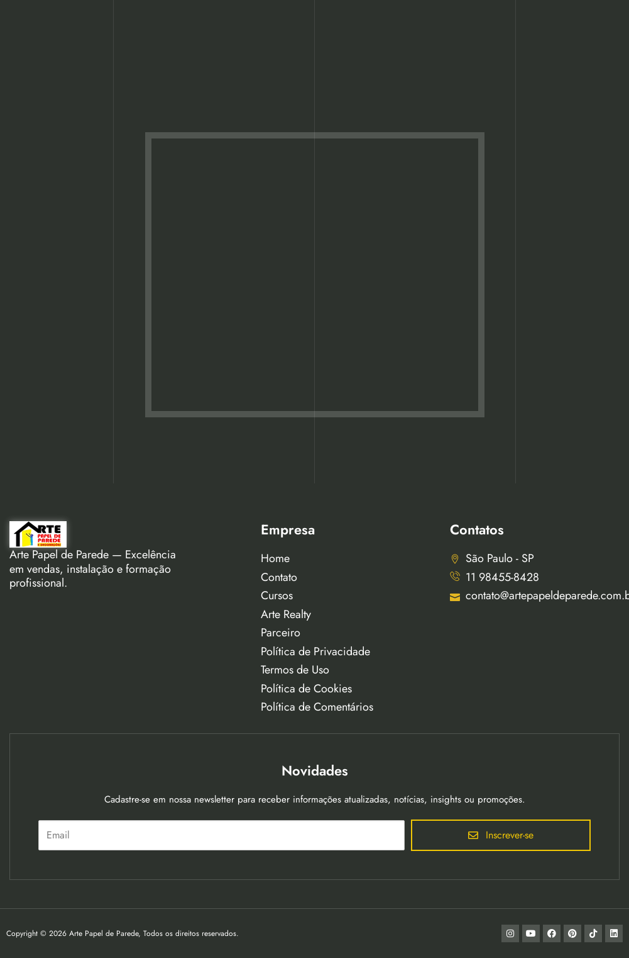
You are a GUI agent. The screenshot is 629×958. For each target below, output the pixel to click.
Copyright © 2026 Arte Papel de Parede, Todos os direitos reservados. (122, 933)
